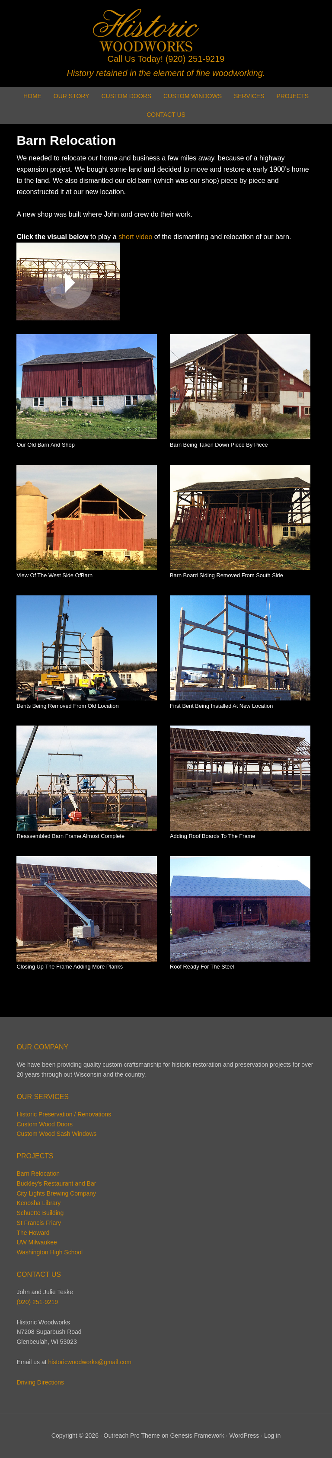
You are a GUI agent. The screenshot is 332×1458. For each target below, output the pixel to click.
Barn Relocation (38, 1173)
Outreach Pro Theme (132, 1435)
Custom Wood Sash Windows (56, 1133)
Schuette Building (40, 1212)
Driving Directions (40, 1382)
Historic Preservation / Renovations (63, 1114)
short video (135, 236)
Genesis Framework (197, 1435)
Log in (272, 1435)
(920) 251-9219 (195, 59)
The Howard (32, 1232)
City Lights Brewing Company (56, 1193)
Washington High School (49, 1252)
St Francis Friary (38, 1222)
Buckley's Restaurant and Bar (56, 1183)
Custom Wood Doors (44, 1124)
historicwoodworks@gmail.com (89, 1362)
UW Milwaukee (36, 1242)
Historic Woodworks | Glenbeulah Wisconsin (165, 30)
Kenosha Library (38, 1202)
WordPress (244, 1435)
